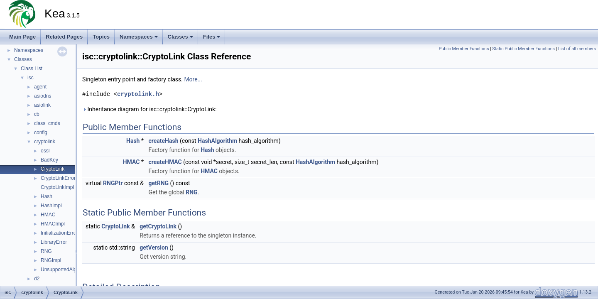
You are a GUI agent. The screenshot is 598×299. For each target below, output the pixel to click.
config (40, 132)
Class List (31, 68)
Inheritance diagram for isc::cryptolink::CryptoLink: (149, 109)
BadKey (49, 160)
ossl (45, 151)
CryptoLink (52, 169)
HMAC (48, 215)
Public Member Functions (464, 48)
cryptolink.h (138, 94)
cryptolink (44, 142)
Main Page (22, 37)
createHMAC (164, 162)
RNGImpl (51, 260)
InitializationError (59, 233)
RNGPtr (113, 183)
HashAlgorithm (217, 140)
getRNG (158, 183)
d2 (36, 279)
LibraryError (54, 242)
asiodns (42, 96)
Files (212, 37)
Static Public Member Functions (523, 48)
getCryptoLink (158, 226)
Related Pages (64, 37)
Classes (180, 37)
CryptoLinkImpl (57, 187)
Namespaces (139, 37)
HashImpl (51, 205)
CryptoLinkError (58, 178)
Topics (101, 37)
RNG (46, 251)
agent (40, 87)
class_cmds (47, 123)
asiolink (42, 105)
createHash (163, 140)
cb (36, 114)
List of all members (577, 48)
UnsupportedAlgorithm (65, 269)
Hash (46, 196)
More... (193, 79)
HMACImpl (53, 224)
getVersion (154, 247)
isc (30, 78)
